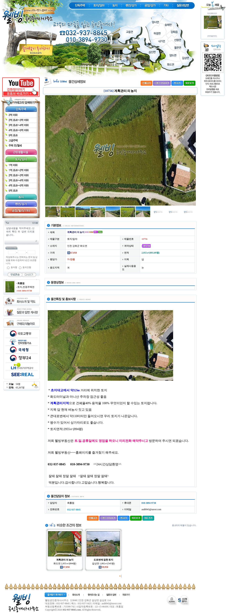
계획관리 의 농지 (64, 559)
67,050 (65, 567)
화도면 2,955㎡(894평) (64, 563)
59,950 (103, 567)
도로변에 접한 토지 (103, 559)
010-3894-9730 (24, 290)
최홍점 (20, 283)
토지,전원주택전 (25, 287)
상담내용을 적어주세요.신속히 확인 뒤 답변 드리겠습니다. (21, 234)
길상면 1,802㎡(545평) (103, 563)
